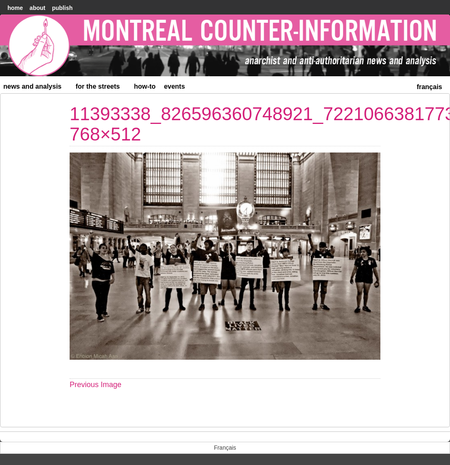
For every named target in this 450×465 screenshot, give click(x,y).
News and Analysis (36, 88)
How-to (144, 86)
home (15, 8)
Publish (62, 8)
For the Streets (101, 88)
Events (174, 86)
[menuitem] (429, 86)
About (37, 8)
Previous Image (95, 384)
